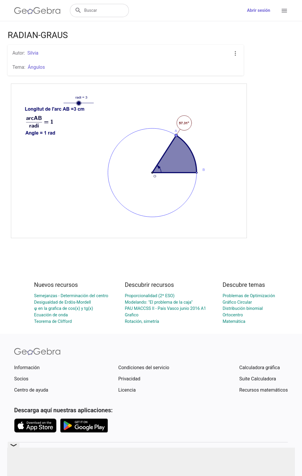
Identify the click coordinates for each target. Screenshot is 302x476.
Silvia (33, 53)
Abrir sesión (258, 10)
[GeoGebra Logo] (37, 10)
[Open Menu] (284, 10)
